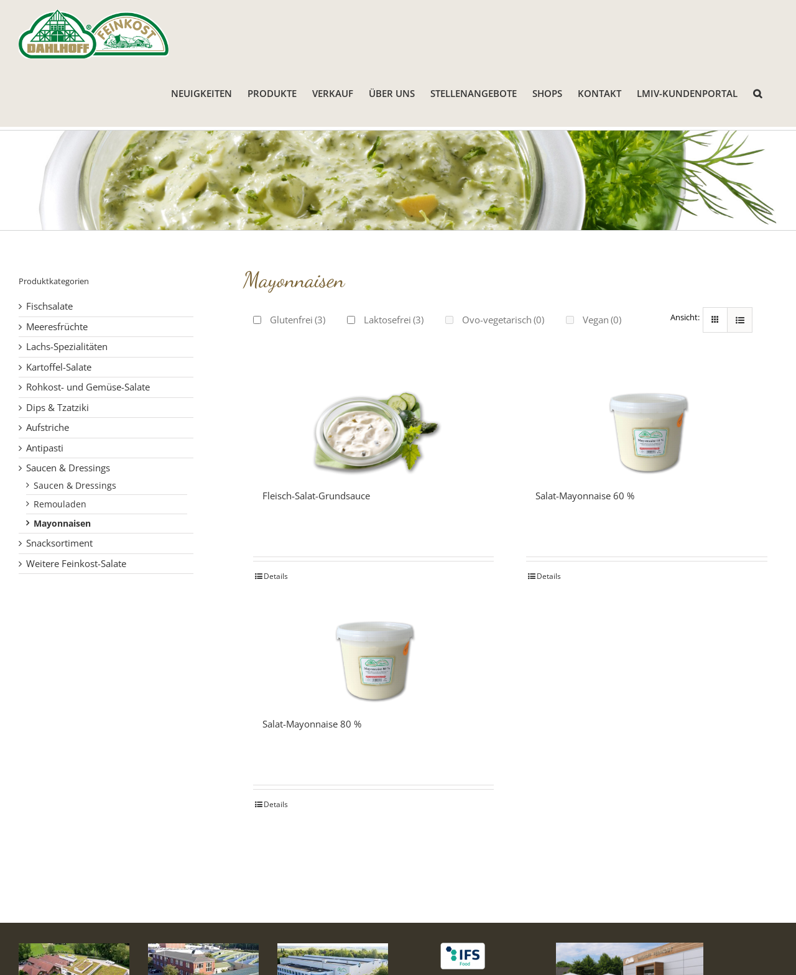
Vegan (602, 319)
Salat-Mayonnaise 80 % (311, 724)
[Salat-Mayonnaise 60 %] (647, 426)
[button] (757, 93)
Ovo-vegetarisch (503, 319)
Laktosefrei (393, 319)
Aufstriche (47, 427)
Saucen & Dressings (68, 467)
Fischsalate (49, 306)
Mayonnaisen (62, 523)
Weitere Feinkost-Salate (76, 563)
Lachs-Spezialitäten (67, 346)
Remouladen (60, 504)
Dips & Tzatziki (57, 407)
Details (276, 576)
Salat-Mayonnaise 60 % (584, 495)
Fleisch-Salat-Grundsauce (316, 495)
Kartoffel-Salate (58, 367)
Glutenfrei (297, 319)
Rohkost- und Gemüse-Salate (88, 387)
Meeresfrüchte (57, 326)
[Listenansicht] (740, 320)
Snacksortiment (59, 543)
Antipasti (44, 447)
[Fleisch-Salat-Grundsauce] (374, 426)
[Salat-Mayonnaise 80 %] (374, 655)
